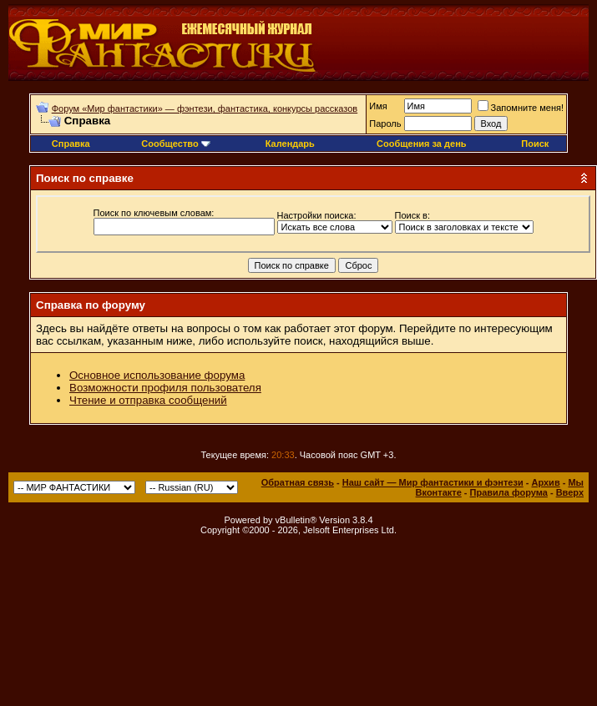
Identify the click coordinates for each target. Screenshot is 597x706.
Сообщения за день (421, 144)
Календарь (290, 144)
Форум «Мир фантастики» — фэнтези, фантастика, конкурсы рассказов (204, 108)
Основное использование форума (157, 375)
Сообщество (175, 144)
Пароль (385, 124)
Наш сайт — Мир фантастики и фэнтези (433, 482)
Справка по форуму (90, 305)
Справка (71, 144)
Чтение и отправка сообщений (148, 400)
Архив (545, 482)
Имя (378, 106)
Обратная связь (297, 482)
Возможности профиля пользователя (165, 387)
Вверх (570, 492)
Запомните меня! (521, 108)
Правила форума (509, 492)
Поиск (535, 144)
